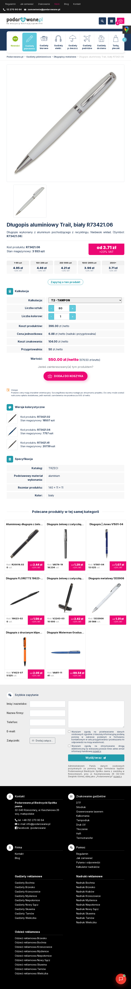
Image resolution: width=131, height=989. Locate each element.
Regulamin (10, 4)
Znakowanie (44, 4)
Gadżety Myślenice (26, 896)
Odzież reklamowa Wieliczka (31, 973)
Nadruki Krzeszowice (88, 896)
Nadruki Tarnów (85, 917)
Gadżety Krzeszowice (27, 891)
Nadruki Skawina (85, 913)
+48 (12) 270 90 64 (33, 820)
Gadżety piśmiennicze (38, 56)
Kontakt (77, 4)
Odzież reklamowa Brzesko (31, 938)
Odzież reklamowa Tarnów (30, 969)
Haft (78, 833)
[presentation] (124, 40)
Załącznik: (13, 740)
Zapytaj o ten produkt (65, 282)
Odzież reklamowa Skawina (31, 964)
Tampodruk (83, 820)
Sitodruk (81, 807)
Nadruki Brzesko (85, 887)
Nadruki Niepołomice (88, 904)
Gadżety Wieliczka (25, 917)
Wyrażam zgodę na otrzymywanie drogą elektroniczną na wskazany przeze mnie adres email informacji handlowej (97, 749)
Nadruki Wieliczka (86, 922)
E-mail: (11, 731)
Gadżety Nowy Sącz (26, 904)
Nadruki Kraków (85, 891)
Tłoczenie (82, 829)
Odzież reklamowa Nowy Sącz (32, 960)
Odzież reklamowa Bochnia (30, 942)
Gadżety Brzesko (25, 887)
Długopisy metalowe (65, 56)
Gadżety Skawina (25, 909)
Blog (66, 4)
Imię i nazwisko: (17, 703)
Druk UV (81, 824)
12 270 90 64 (14, 9)
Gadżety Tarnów (24, 913)
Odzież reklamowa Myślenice (32, 951)
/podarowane (38, 827)
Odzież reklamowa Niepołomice (33, 955)
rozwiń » (97, 751)
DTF (78, 802)
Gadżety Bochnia (24, 882)
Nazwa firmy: (15, 713)
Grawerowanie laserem (89, 811)
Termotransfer (84, 837)
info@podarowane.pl (38, 824)
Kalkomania (82, 815)
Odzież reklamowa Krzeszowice (33, 946)
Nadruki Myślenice (86, 900)
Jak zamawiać (27, 4)
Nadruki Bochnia (85, 882)
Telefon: (12, 722)
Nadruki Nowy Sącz (87, 909)
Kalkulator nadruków (88, 866)
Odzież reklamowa (27, 932)
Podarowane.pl (15, 56)
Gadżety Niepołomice (27, 900)
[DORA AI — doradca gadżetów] (121, 979)
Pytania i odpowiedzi (88, 862)
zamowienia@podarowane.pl (44, 9)
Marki (57, 4)
